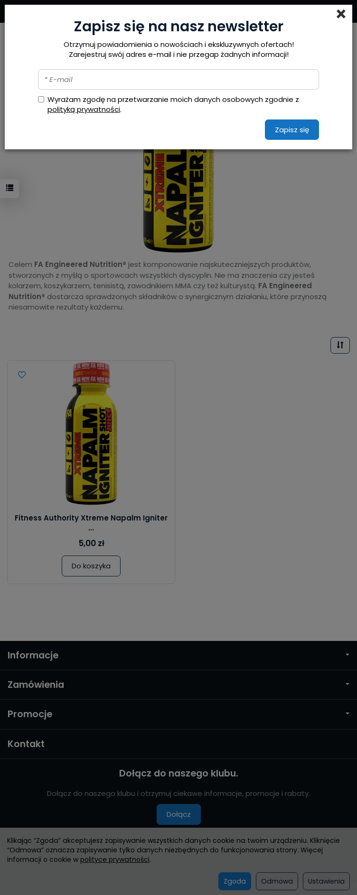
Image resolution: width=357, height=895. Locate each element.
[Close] (341, 14)
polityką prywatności (83, 109)
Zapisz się (292, 130)
